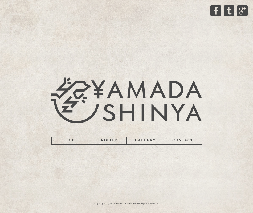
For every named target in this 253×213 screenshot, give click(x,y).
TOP (70, 140)
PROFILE (107, 140)
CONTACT (182, 140)
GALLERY (145, 140)
